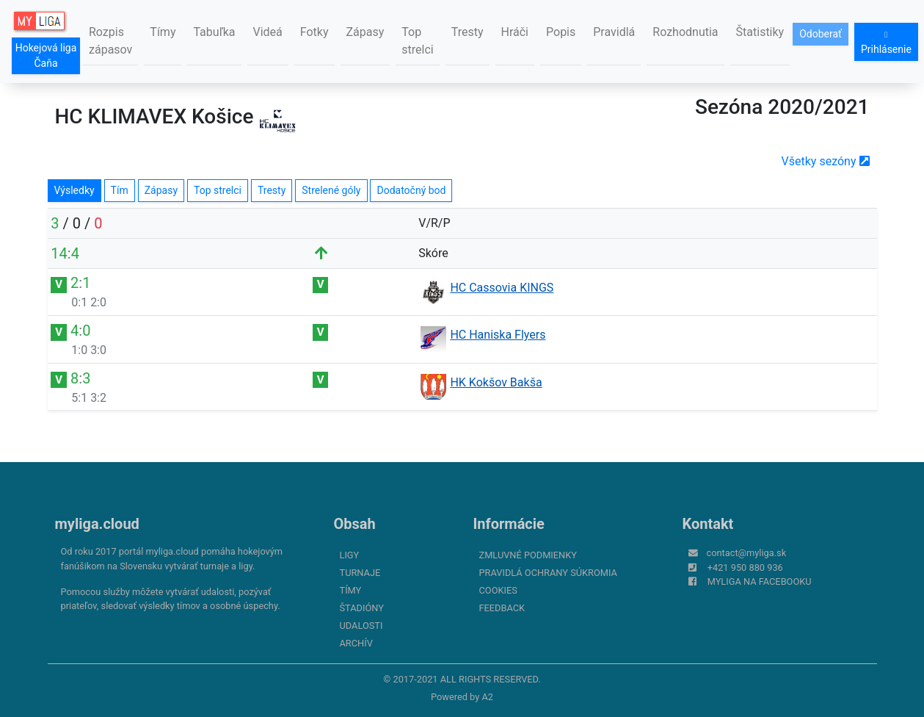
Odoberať (820, 34)
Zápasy (365, 32)
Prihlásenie (886, 43)
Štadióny (362, 607)
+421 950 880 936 (745, 567)
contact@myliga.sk (747, 552)
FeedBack (502, 607)
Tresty (467, 32)
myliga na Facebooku (759, 581)
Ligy (350, 555)
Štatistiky (760, 32)
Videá (268, 32)
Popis (560, 32)
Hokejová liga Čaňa (46, 55)
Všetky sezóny (826, 161)
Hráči (515, 32)
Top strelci (417, 41)
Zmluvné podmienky (528, 555)
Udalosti (361, 625)
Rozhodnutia (685, 32)
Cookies (498, 590)
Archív (356, 643)
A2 (487, 696)
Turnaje (360, 572)
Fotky (314, 32)
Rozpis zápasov (110, 41)
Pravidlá (614, 32)
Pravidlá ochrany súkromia (548, 572)
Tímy (162, 32)
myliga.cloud (97, 524)
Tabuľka (214, 32)
